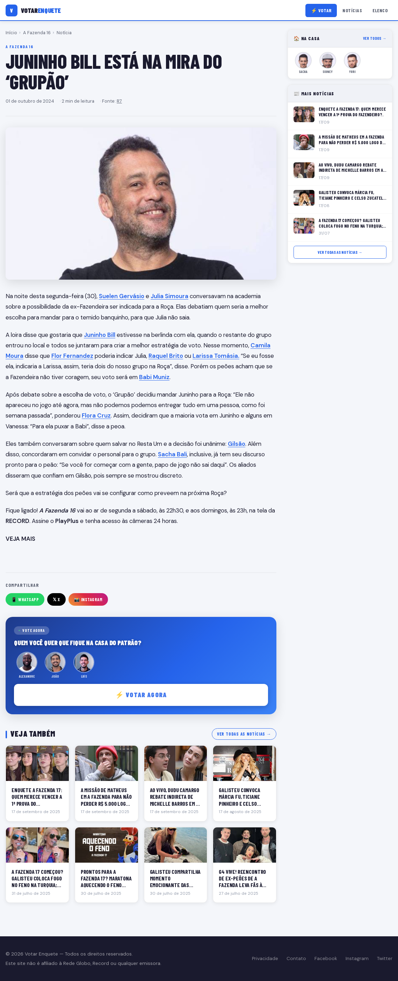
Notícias (352, 10)
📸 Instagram (88, 599)
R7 (119, 101)
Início (11, 33)
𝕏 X (56, 599)
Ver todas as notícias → (244, 734)
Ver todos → (374, 38)
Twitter (384, 958)
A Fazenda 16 (37, 33)
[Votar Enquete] (33, 10)
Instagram (357, 958)
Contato (296, 958)
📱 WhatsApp (25, 599)
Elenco (380, 10)
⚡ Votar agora (141, 695)
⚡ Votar (321, 10)
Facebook (325, 958)
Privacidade (265, 958)
